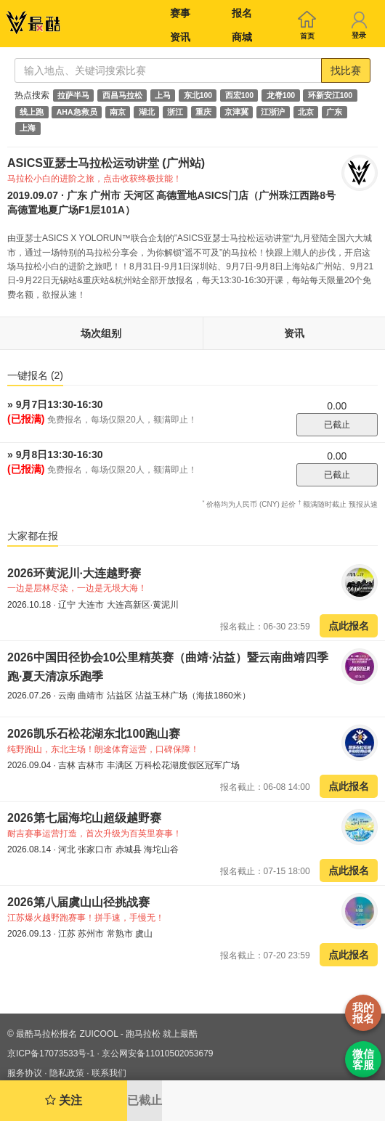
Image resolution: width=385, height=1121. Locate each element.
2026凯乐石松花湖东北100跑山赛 (93, 733)
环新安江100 (330, 95)
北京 (306, 111)
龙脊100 (281, 95)
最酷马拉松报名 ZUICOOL (67, 1034)
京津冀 (236, 111)
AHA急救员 (77, 111)
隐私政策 (66, 1073)
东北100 (198, 95)
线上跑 (32, 111)
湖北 (147, 111)
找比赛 (346, 70)
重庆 (203, 111)
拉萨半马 (73, 95)
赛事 (180, 13)
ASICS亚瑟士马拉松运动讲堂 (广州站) (106, 163)
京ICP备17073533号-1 (50, 1053)
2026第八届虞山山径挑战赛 (78, 902)
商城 (242, 37)
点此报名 (348, 626)
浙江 (175, 111)
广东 (334, 111)
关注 (63, 1100)
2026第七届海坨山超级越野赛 (84, 818)
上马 (163, 95)
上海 (28, 128)
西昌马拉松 (122, 95)
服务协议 (24, 1073)
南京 (118, 111)
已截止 (337, 425)
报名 (242, 13)
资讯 (180, 37)
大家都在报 (32, 536)
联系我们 (109, 1073)
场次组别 (101, 333)
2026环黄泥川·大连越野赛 (74, 573)
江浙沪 (273, 111)
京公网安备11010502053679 (157, 1053)
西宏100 (239, 95)
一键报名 (35, 375)
